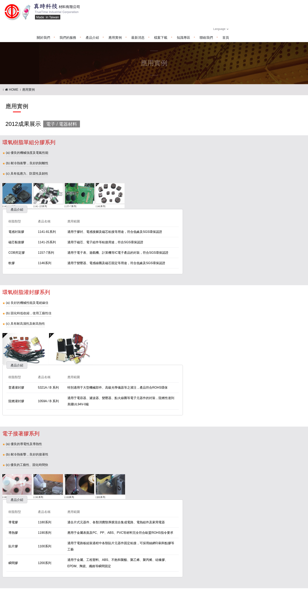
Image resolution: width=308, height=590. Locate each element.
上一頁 (145, 495)
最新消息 (207, 16)
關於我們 (113, 16)
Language (290, 7)
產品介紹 (162, 16)
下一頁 (162, 495)
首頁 (295, 16)
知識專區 (253, 16)
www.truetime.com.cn (133, 563)
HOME (11, 68)
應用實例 (184, 16)
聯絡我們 (275, 16)
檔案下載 (230, 16)
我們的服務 (137, 16)
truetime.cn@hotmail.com (135, 569)
